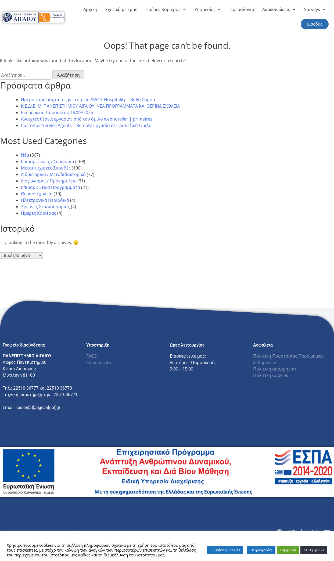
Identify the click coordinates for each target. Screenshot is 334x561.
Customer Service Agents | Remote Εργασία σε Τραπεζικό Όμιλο (86, 125)
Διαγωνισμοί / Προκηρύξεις (48, 181)
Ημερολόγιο (241, 9)
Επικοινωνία (98, 362)
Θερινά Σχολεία (37, 194)
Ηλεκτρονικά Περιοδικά (45, 200)
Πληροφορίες (261, 550)
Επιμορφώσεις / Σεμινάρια (47, 161)
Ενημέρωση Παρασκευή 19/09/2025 (57, 112)
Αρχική (90, 9)
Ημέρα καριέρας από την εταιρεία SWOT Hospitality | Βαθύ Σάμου (88, 100)
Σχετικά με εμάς (121, 9)
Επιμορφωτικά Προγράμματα (50, 187)
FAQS (91, 356)
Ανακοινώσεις (279, 9)
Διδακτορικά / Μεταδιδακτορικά (53, 174)
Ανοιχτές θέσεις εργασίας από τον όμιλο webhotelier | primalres (86, 119)
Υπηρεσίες (208, 9)
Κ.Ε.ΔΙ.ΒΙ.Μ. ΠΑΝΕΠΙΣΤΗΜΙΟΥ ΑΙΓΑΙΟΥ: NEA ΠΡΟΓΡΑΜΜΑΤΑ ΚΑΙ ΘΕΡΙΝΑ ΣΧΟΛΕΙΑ (100, 106)
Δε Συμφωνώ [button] (314, 550)
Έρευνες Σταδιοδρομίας (45, 207)
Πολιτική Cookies (270, 375)
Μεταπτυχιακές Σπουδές (46, 168)
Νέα (25, 155)
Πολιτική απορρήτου (274, 369)
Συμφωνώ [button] (288, 550)
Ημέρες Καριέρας (165, 9)
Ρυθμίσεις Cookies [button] (225, 550)
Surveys (315, 9)
